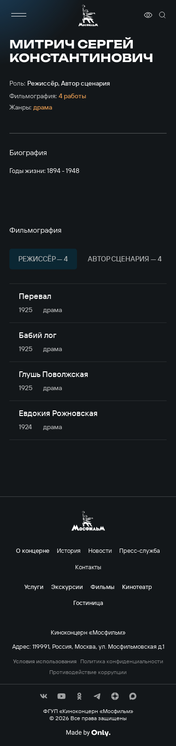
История (69, 550)
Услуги (34, 586)
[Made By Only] (88, 733)
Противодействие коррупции (88, 672)
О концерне (32, 550)
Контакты (88, 567)
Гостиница (88, 602)
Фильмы (103, 586)
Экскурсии (67, 586)
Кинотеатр (137, 586)
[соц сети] (43, 696)
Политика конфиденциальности (121, 661)
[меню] (18, 15)
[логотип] (88, 15)
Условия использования (45, 661)
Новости (100, 550)
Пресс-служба (139, 550)
